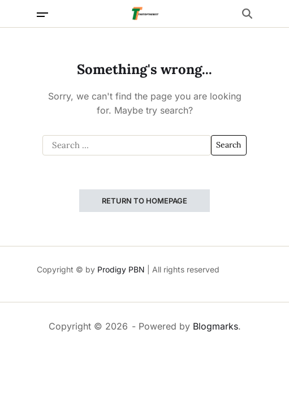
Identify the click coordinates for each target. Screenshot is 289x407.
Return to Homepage (144, 200)
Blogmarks (215, 326)
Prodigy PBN (121, 269)
